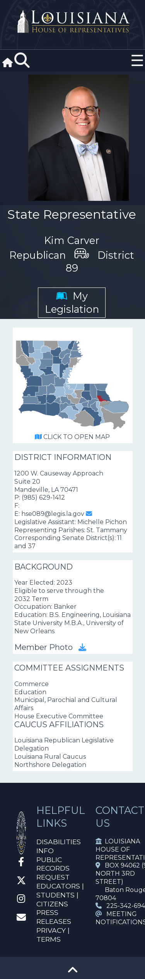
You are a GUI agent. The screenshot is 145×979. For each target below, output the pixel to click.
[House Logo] (72, 22)
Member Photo (50, 647)
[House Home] (21, 851)
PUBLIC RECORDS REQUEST (53, 868)
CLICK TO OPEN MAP (72, 437)
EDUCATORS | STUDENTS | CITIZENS (60, 895)
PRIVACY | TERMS (53, 934)
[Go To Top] (72, 972)
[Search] (22, 61)
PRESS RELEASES (53, 916)
